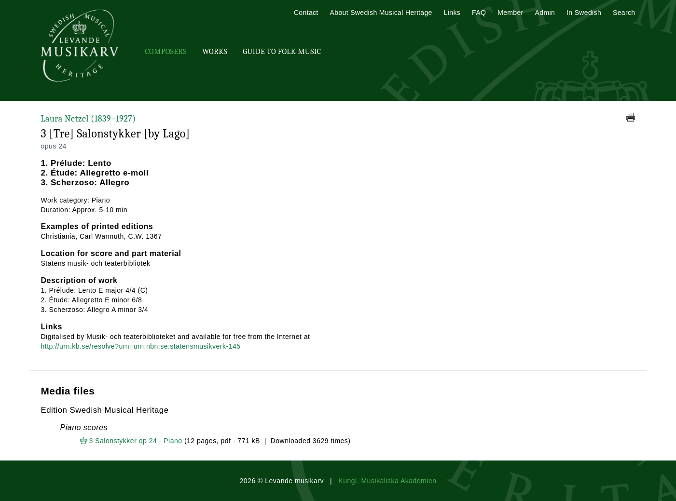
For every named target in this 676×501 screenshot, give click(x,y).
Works (214, 51)
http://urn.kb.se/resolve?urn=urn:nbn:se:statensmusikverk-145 (141, 346)
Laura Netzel (88, 119)
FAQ (479, 12)
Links (452, 12)
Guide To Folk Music (282, 51)
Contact (306, 12)
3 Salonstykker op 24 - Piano (135, 441)
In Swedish (583, 12)
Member (510, 12)
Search (624, 12)
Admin (545, 12)
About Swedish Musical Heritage (381, 12)
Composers (166, 51)
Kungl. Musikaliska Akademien (387, 481)
